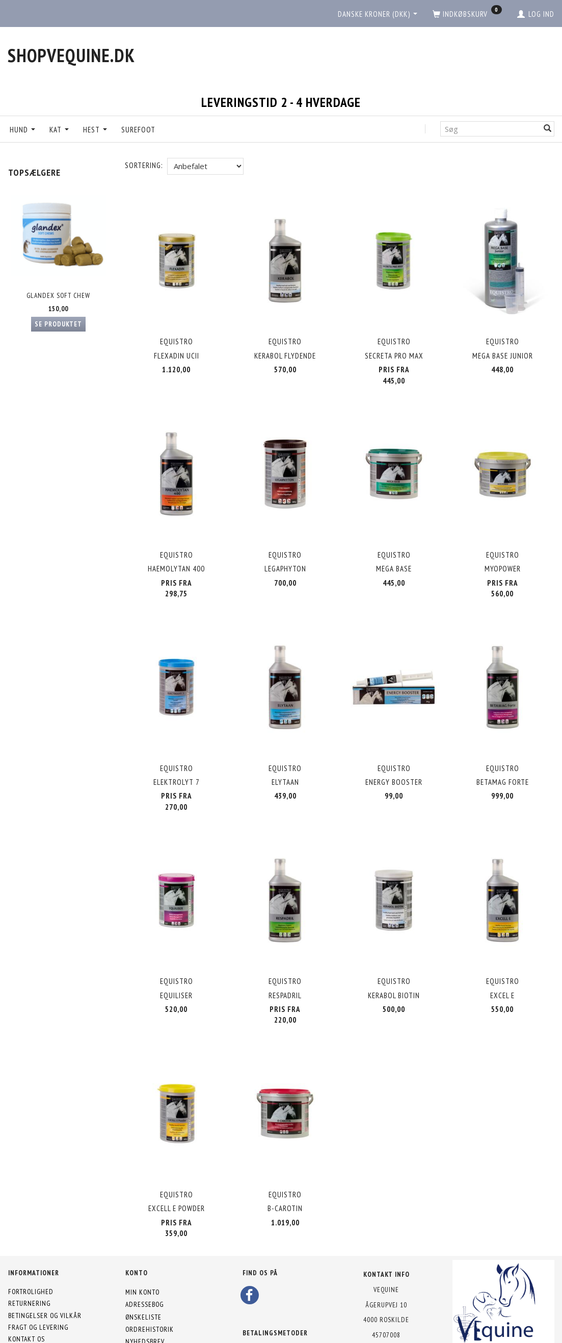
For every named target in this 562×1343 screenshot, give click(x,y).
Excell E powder (176, 1167)
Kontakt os (26, 1295)
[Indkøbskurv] (467, 14)
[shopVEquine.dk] (71, 55)
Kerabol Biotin (394, 963)
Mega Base (394, 554)
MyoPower (503, 554)
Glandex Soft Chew (58, 295)
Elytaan (285, 758)
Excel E (502, 963)
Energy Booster (393, 758)
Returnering (29, 1259)
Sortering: (144, 165)
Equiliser (176, 963)
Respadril (285, 963)
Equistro (176, 335)
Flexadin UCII (176, 349)
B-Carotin (285, 1167)
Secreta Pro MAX (394, 349)
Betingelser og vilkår (45, 1271)
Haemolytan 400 (176, 554)
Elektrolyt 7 (176, 758)
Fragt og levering (38, 1282)
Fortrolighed (30, 1247)
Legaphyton (285, 554)
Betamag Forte (502, 758)
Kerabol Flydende (285, 349)
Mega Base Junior (502, 349)
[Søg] (548, 128)
